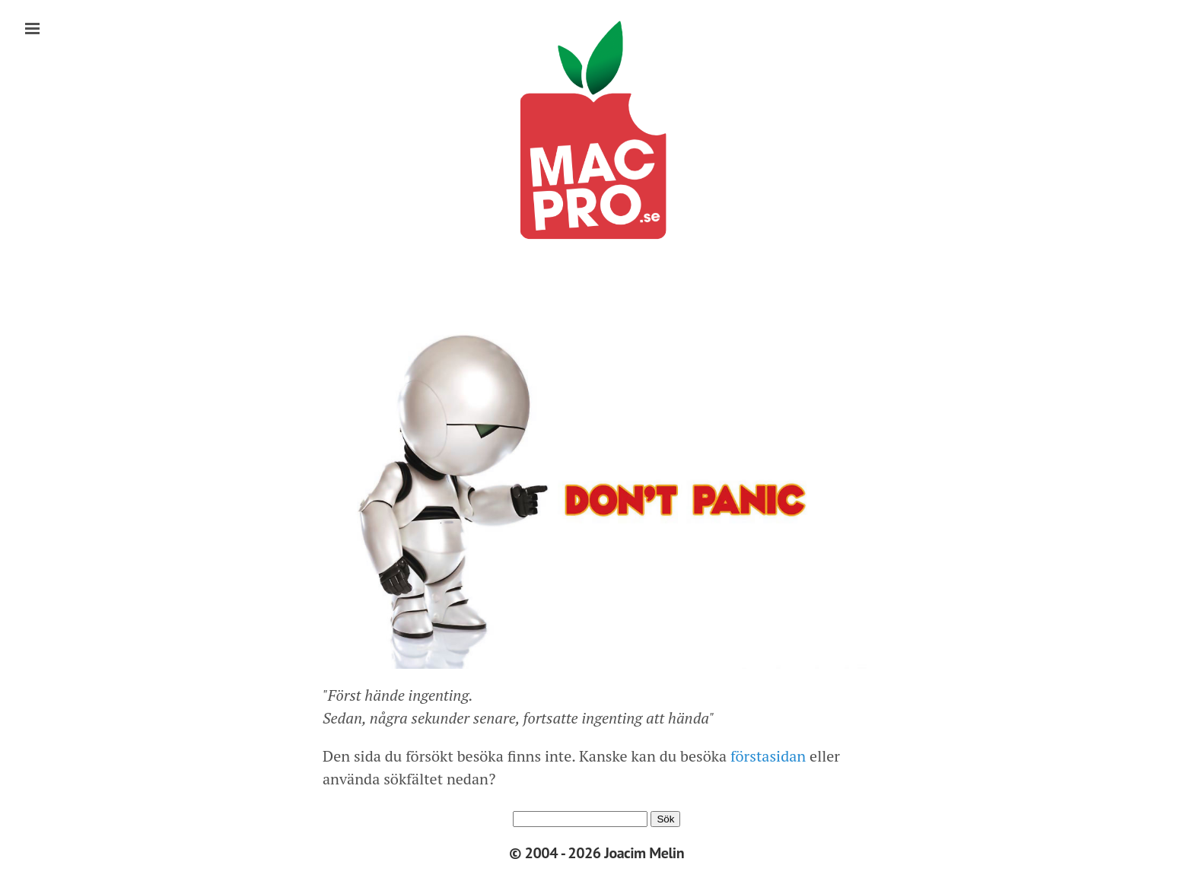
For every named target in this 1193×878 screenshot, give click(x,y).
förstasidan (766, 756)
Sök (665, 819)
